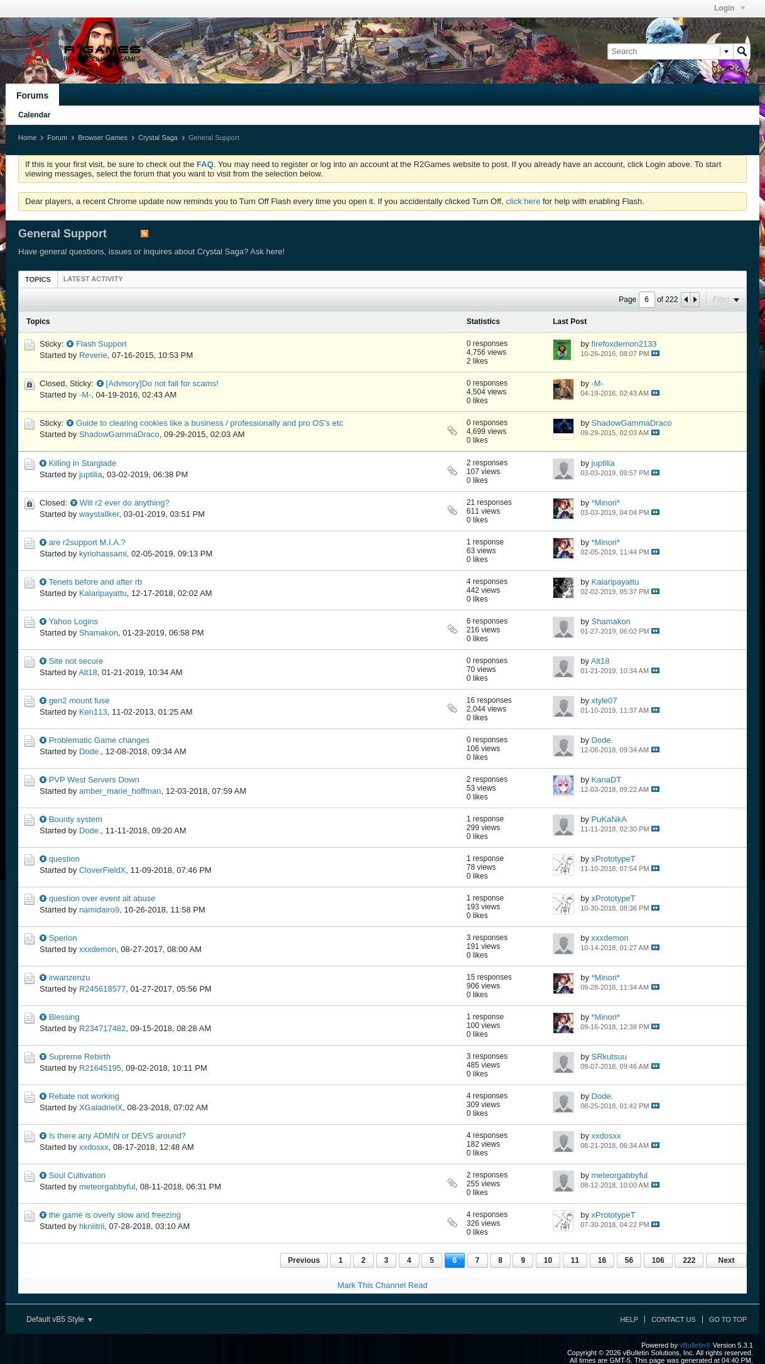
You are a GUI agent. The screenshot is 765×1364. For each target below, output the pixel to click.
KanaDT (607, 779)
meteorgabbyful (107, 1186)
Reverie (93, 355)
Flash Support (101, 344)
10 (548, 1260)
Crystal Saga (158, 137)
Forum (57, 137)
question (64, 858)
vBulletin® (695, 1345)
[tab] (38, 279)
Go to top (728, 1319)
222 (689, 1260)
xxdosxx (94, 1147)
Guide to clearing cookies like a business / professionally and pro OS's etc (209, 423)
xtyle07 (604, 700)
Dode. (90, 751)
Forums (32, 95)
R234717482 (102, 1028)
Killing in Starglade (83, 463)
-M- (85, 394)
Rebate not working (84, 1096)
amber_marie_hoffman (120, 791)
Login (729, 8)
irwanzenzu (69, 977)
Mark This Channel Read (382, 1285)
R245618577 (102, 988)
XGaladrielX (100, 1107)
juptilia (90, 474)
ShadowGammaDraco (119, 434)
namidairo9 (99, 909)
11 (575, 1260)
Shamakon (98, 632)
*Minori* (606, 502)
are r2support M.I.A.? (87, 542)
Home (27, 137)
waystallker (99, 514)
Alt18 (88, 672)
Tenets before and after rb (95, 582)
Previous (304, 1260)
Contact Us (673, 1319)
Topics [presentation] (38, 279)
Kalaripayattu (103, 593)
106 (658, 1260)
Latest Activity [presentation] (93, 279)
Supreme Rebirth (80, 1056)
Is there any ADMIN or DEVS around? (117, 1135)
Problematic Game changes (99, 740)
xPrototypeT (614, 858)
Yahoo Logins (73, 621)
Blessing (64, 1017)
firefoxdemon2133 (624, 344)
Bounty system (75, 819)
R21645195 (100, 1068)
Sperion (63, 938)
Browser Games (102, 137)
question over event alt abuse (102, 898)
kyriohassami (103, 553)
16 (602, 1260)
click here (523, 201)
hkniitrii (91, 1226)
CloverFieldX (102, 870)
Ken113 (93, 712)
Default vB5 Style (59, 1319)
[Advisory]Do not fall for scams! (162, 383)
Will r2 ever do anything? (125, 502)
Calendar (34, 115)
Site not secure (76, 661)
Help (629, 1319)
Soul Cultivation (77, 1175)
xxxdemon (97, 949)
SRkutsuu (609, 1056)
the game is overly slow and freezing (115, 1215)
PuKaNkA (609, 819)
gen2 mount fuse (79, 700)
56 (629, 1260)
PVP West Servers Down (94, 779)
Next (726, 1260)
